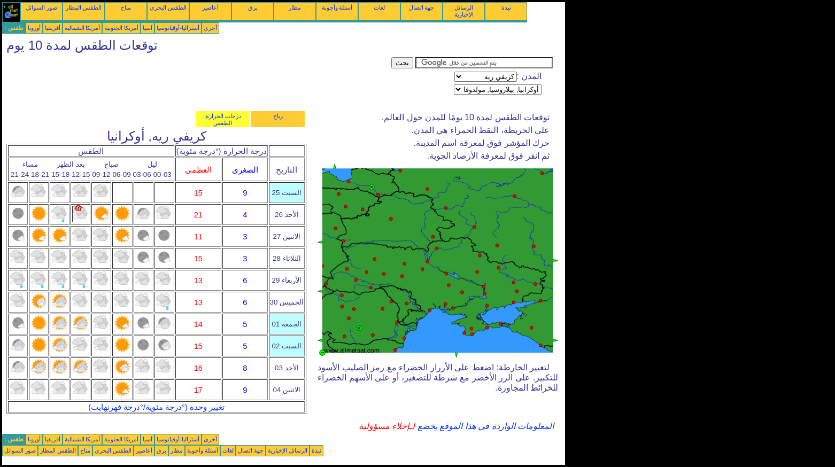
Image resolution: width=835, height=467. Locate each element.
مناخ (126, 7)
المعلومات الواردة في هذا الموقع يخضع (484, 426)
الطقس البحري (168, 7)
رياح (278, 116)
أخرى (210, 28)
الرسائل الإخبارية (464, 11)
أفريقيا (52, 28)
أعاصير (210, 7)
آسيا (147, 28)
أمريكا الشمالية (82, 28)
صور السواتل (41, 7)
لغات (379, 7)
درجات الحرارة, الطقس (222, 119)
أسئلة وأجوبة (337, 7)
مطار (295, 7)
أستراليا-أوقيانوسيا (178, 28)
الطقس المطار (84, 7)
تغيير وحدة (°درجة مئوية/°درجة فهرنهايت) (156, 407)
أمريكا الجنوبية (121, 28)
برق (253, 7)
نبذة (506, 7)
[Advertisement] (196, 81)
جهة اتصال (422, 7)
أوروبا (34, 28)
